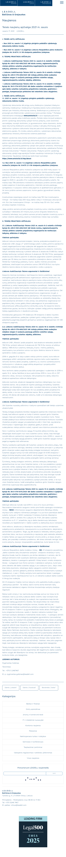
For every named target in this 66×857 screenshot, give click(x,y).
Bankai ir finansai (33, 704)
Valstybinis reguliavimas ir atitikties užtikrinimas (33, 753)
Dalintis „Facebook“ (29, 687)
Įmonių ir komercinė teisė (33, 715)
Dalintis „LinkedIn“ (11, 687)
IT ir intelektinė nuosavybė (33, 720)
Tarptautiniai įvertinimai (33, 747)
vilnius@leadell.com (18, 805)
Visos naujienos (33, 758)
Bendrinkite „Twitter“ (49, 687)
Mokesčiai (33, 731)
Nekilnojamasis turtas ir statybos (33, 736)
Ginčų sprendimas (33, 709)
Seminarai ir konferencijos (33, 742)
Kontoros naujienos (33, 725)
